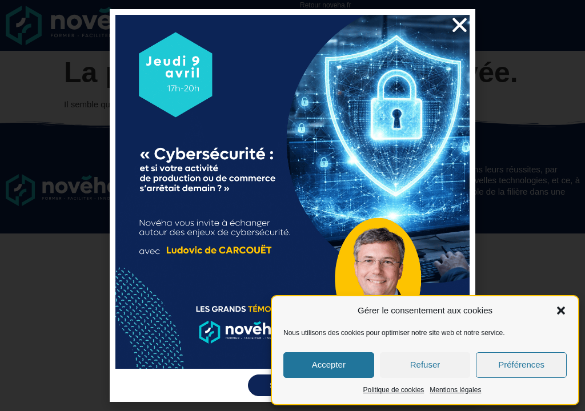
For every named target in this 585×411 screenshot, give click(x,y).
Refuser (425, 364)
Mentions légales (455, 390)
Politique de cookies (393, 390)
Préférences (521, 364)
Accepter (329, 364)
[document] (292, 205)
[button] (561, 310)
